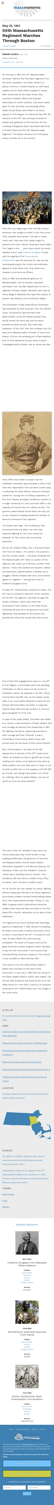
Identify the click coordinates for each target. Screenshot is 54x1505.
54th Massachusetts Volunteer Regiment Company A (26, 1069)
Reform (27, 1280)
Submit (27, 1494)
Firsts (4, 1200)
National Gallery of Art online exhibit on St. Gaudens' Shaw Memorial (26, 1033)
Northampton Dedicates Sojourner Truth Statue (27, 1333)
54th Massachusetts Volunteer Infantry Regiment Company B (24, 1052)
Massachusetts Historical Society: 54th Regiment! (24, 1043)
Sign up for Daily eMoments (27, 1474)
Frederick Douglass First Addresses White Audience (27, 1264)
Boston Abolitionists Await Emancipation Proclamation (27, 1398)
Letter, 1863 (23, 54)
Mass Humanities (28, 1444)
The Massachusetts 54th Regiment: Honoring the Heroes (24, 1079)
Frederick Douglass (32, 252)
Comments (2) (8, 62)
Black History (8, 1194)
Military (6, 1207)
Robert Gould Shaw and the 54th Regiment (21, 1062)
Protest (27, 1278)
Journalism (27, 1409)
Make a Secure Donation (27, 1463)
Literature (27, 1275)
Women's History (27, 1283)
